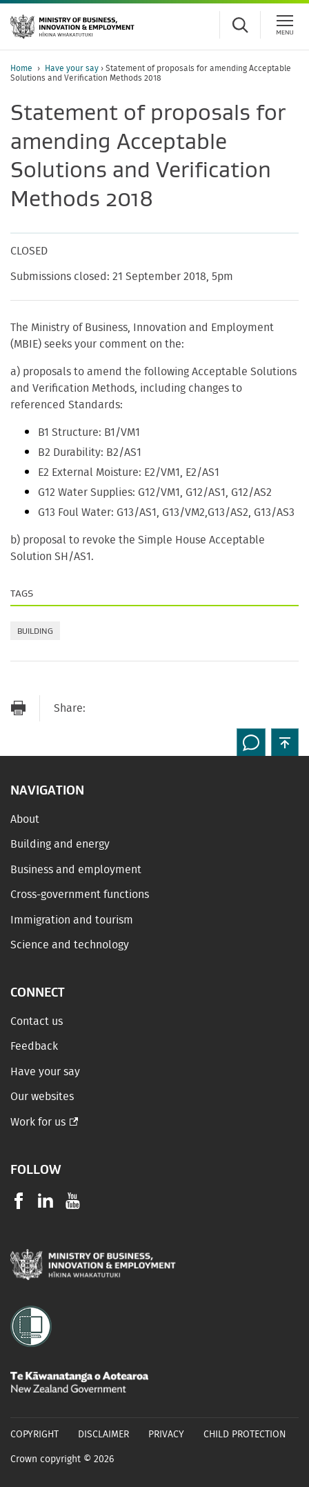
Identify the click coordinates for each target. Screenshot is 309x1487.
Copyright (34, 1434)
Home (21, 68)
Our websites (42, 1096)
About (24, 819)
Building (35, 631)
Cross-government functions (79, 894)
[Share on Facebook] (130, 708)
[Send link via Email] (103, 708)
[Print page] (18, 708)
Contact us (36, 1021)
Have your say (73, 68)
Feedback (34, 1046)
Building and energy (60, 844)
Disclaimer (103, 1434)
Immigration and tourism (71, 920)
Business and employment (75, 869)
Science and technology (69, 944)
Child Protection (244, 1434)
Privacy (166, 1434)
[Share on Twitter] (158, 708)
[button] (285, 742)
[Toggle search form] (240, 25)
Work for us (38, 1122)
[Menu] (285, 25)
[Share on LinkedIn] (185, 708)
